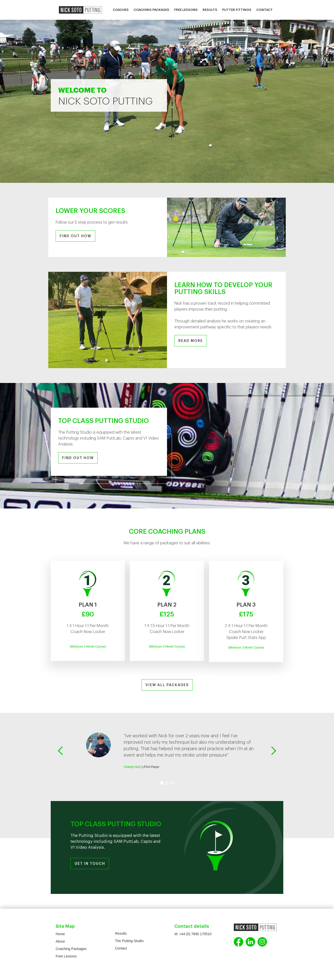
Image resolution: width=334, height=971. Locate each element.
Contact (264, 9)
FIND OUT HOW (75, 236)
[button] (61, 751)
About (60, 941)
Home (60, 934)
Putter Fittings (236, 9)
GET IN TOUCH (89, 863)
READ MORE (190, 341)
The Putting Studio (129, 941)
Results (210, 9)
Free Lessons (186, 9)
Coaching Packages (151, 9)
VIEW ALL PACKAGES (167, 685)
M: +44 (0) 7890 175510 (193, 934)
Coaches (121, 9)
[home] (80, 10)
